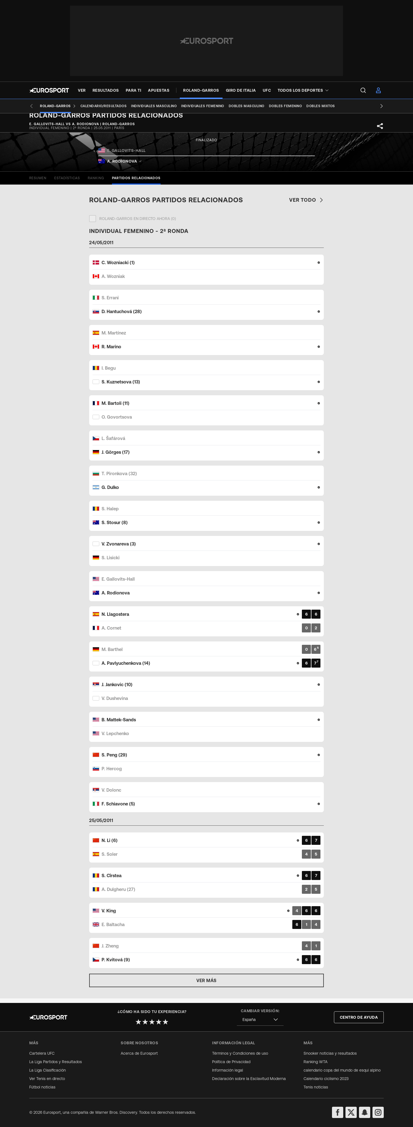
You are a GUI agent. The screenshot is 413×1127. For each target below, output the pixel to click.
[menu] (363, 90)
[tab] (37, 182)
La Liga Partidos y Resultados (55, 1061)
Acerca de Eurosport (139, 1053)
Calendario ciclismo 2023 (326, 1078)
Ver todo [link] (306, 204)
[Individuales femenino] (194, 106)
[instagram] (378, 1112)
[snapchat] (364, 1112)
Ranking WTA (315, 1061)
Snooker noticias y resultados (330, 1053)
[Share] (380, 130)
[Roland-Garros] (49, 106)
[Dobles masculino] (238, 106)
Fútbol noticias (42, 1087)
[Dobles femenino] (277, 106)
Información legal (227, 1070)
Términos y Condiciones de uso (240, 1053)
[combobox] (260, 1020)
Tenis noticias (316, 1087)
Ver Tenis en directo (47, 1078)
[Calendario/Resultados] (95, 106)
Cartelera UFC (42, 1053)
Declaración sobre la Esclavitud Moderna (249, 1078)
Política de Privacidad (231, 1061)
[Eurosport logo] (49, 90)
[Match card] (206, 274)
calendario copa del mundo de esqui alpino (342, 1070)
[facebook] (337, 1112)
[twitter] (351, 1112)
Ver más (206, 984)
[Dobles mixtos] (312, 106)
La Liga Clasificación (47, 1070)
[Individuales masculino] (145, 106)
